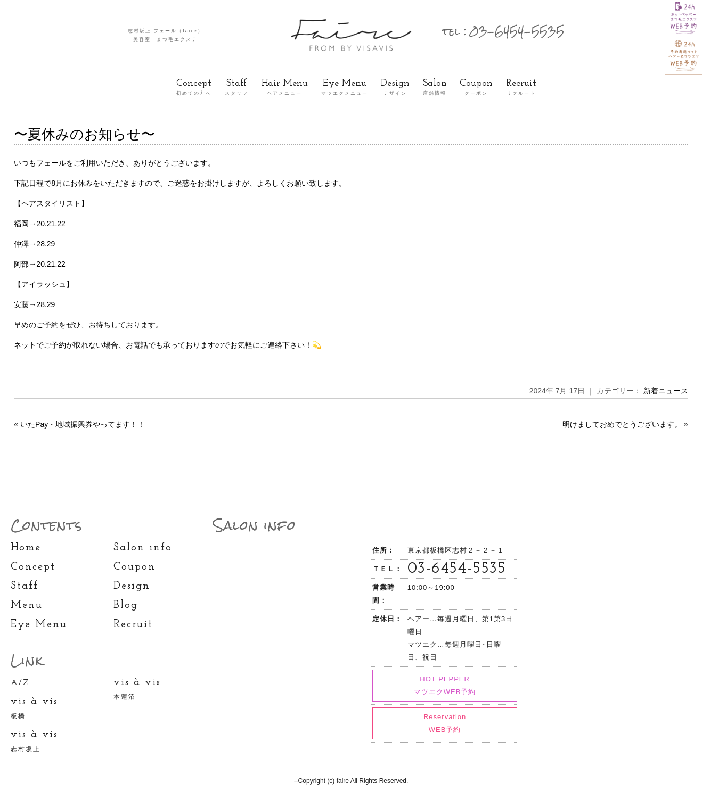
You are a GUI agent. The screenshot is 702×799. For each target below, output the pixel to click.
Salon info (142, 547)
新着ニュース (665, 390)
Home (26, 547)
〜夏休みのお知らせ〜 (84, 134)
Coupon (476, 88)
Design (395, 88)
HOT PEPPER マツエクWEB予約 (445, 685)
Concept (193, 88)
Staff (236, 88)
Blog (125, 605)
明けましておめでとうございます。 (622, 424)
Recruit (521, 88)
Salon (435, 88)
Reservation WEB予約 (444, 723)
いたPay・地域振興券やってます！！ (82, 424)
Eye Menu (344, 88)
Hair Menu (284, 88)
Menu (27, 605)
